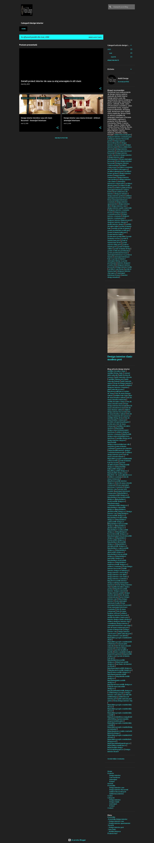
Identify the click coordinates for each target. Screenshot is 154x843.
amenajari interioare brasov (116, 274)
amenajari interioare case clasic (119, 625)
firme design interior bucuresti (117, 405)
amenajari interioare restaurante (116, 183)
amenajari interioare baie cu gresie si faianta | (118, 258)
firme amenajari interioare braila (117, 602)
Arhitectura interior (116, 794)
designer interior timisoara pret (119, 220)
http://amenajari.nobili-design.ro (119, 668)
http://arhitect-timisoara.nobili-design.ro (117, 563)
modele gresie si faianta (121, 228)
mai (110, 53)
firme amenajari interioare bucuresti (119, 604)
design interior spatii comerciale (119, 208)
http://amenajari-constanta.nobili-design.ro (117, 504)
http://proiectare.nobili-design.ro (119, 684)
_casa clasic (111, 829)
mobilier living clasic (115, 373)
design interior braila (124, 267)
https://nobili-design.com (116, 473)
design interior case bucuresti (117, 144)
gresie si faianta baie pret (117, 240)
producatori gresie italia (116, 236)
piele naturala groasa (115, 389)
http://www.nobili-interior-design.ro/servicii (117, 590)
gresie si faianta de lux (122, 249)
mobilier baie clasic (121, 395)
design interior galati (115, 593)
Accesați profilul (123, 81)
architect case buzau (116, 269)
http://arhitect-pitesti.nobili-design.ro (116, 527)
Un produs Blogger (77, 840)
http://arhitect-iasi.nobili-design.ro (117, 557)
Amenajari (113, 779)
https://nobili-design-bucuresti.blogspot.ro (115, 748)
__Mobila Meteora (114, 831)
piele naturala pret (124, 634)
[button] (100, 88)
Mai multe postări (61, 138)
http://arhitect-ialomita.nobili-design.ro (117, 545)
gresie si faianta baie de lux (117, 242)
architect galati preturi (122, 188)
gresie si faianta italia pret (117, 232)
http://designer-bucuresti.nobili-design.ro (117, 533)
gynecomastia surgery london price (117, 720)
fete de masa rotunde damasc (118, 456)
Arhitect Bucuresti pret (117, 792)
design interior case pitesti (117, 636)
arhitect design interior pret (119, 454)
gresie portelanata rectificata (118, 230)
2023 (109, 49)
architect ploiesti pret (115, 171)
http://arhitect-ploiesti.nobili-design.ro (116, 510)
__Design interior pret (115, 827)
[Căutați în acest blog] (123, 6)
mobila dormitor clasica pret (118, 617)
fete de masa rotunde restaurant (119, 399)
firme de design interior (122, 383)
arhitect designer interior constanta (119, 386)
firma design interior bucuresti (119, 567)
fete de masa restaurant (117, 478)
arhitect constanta (115, 477)
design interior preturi (115, 196)
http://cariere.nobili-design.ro (118, 672)
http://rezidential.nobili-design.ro (119, 691)
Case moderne (114, 777)
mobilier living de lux (115, 418)
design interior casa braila (117, 573)
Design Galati (114, 802)
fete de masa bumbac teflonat (116, 612)
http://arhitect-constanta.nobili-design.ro (117, 494)
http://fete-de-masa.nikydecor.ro (119, 475)
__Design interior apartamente (118, 823)
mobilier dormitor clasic (116, 371)
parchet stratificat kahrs (116, 464)
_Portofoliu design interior (117, 819)
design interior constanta (117, 215)
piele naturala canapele (116, 385)
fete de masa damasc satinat (119, 409)
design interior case (118, 206)
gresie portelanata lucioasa (117, 253)
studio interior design (115, 224)
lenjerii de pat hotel (114, 654)
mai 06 (113, 57)
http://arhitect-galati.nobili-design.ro (117, 521)
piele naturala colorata (123, 377)
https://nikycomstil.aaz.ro (116, 745)
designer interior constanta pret (119, 137)
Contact (110, 808)
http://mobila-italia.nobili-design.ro (116, 468)
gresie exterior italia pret (117, 244)
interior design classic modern (118, 619)
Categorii (110, 798)
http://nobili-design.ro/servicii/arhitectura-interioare (119, 436)
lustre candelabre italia (122, 652)
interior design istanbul (117, 276)
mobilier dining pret (116, 379)
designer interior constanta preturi (117, 213)
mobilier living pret (123, 438)
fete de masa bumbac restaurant (118, 419)
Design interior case (116, 788)
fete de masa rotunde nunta (119, 403)
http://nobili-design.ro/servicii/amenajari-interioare (118, 430)
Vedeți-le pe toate (95, 37)
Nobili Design (123, 78)
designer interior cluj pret (117, 222)
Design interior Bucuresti (118, 790)
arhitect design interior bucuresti (118, 411)
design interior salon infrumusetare (115, 158)
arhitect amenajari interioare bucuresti (119, 197)
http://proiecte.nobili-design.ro (119, 670)
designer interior (121, 194)
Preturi (112, 781)
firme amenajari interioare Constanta (118, 486)
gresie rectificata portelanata (118, 251)
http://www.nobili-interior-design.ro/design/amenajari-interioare (118, 583)
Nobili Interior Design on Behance (117, 569)
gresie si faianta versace (119, 237)
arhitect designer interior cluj (118, 621)
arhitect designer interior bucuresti (117, 614)
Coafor (110, 796)
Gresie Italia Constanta (115, 759)
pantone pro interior (124, 448)
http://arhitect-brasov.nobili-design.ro (116, 500)
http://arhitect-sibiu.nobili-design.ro (117, 551)
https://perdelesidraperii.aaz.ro (118, 743)
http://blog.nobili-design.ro (117, 471)
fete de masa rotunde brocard (119, 407)
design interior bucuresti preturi (116, 142)
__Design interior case (115, 821)
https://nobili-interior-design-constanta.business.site (119, 451)
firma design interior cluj (122, 701)
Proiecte (110, 773)
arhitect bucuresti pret (122, 135)
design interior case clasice (117, 577)
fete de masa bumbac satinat (119, 397)
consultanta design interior (117, 623)
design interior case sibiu (116, 575)
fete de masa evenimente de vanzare (119, 415)
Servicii (110, 784)
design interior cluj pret (116, 440)
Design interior (115, 775)
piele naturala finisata (117, 380)
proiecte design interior (123, 155)
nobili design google (116, 693)
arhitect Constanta (114, 566)
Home (24, 28)
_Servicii (110, 825)
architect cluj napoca (119, 169)
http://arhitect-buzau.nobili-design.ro (117, 539)
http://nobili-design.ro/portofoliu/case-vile (118, 443)
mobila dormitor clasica (116, 402)
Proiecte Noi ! (112, 833)
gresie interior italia (114, 234)
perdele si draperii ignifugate (118, 422)
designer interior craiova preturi (118, 164)
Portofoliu (111, 786)
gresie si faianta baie (115, 630)
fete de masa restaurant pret (118, 596)
